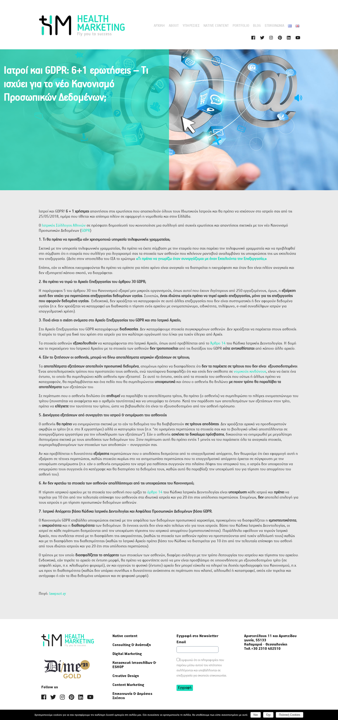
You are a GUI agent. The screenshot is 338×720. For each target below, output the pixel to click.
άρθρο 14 (154, 492)
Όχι (268, 714)
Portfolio (241, 25)
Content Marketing (128, 685)
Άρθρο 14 (218, 343)
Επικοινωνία (274, 25)
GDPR (85, 230)
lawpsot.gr (57, 594)
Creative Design (125, 676)
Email (181, 642)
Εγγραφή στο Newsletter (197, 636)
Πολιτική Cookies (289, 714)
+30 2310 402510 (265, 648)
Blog (257, 25)
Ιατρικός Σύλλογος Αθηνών (64, 225)
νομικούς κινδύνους (250, 371)
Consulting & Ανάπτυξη (131, 645)
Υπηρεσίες (191, 25)
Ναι (256, 714)
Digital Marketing (127, 654)
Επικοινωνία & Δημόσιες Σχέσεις (132, 696)
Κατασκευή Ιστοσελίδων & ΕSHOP (134, 665)
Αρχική (159, 25)
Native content (216, 25)
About (174, 25)
